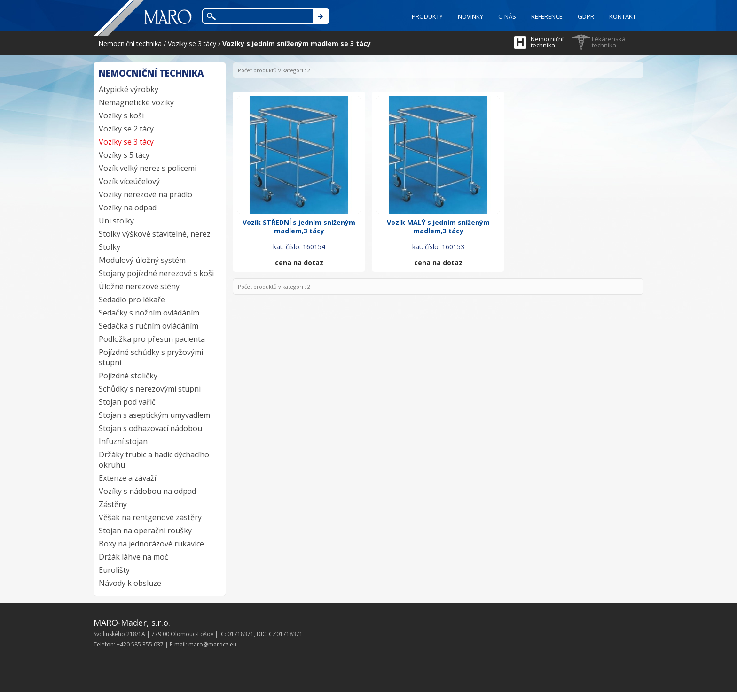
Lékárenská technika (609, 42)
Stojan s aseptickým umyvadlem (154, 415)
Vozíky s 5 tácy (124, 155)
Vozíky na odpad (128, 207)
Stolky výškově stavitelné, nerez (155, 234)
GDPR (586, 16)
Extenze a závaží (127, 478)
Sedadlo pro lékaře (132, 299)
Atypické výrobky (128, 89)
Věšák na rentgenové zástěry (150, 517)
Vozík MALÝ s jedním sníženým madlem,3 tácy (438, 226)
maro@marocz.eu (212, 644)
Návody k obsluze (130, 583)
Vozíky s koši (121, 115)
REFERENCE (547, 16)
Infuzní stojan (123, 441)
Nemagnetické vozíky (136, 102)
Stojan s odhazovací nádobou (150, 428)
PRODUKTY (427, 16)
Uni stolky (116, 220)
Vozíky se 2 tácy (126, 128)
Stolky (109, 247)
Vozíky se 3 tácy (126, 142)
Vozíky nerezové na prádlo (145, 194)
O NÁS (507, 16)
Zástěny (113, 504)
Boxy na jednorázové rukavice (151, 543)
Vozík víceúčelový (129, 181)
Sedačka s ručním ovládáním (148, 326)
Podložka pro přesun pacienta (152, 339)
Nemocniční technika (547, 42)
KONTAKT (622, 16)
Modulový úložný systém (142, 260)
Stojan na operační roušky (145, 530)
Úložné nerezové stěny (139, 286)
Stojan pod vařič (127, 402)
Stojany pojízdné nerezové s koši (156, 273)
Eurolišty (114, 570)
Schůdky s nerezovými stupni (150, 389)
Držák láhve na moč (133, 557)
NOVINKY (470, 16)
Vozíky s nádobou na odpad (147, 491)
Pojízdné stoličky (128, 375)
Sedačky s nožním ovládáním (149, 313)
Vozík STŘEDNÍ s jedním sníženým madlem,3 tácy (299, 226)
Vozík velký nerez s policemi (147, 168)
